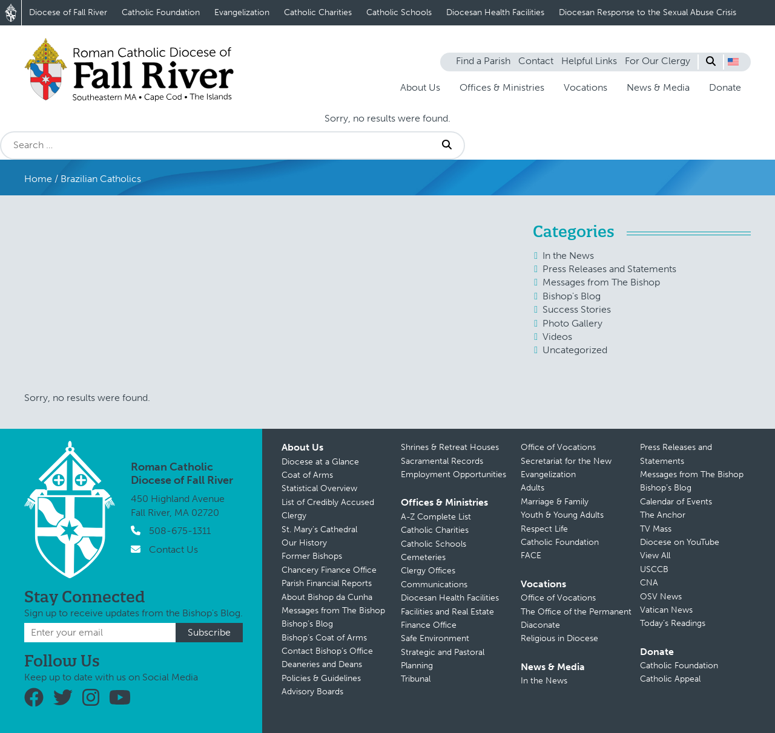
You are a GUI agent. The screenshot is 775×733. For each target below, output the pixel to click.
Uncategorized (574, 350)
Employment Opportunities (453, 474)
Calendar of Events (676, 502)
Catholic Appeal (670, 679)
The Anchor (662, 515)
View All (655, 555)
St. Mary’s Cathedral (319, 529)
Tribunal (415, 679)
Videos (557, 336)
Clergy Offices (428, 570)
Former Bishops (312, 556)
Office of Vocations (558, 447)
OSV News (661, 596)
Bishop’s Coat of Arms (324, 638)
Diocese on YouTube (679, 542)
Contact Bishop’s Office (327, 651)
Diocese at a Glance (320, 462)
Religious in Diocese (559, 638)
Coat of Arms (307, 475)
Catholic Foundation (161, 12)
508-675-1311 (180, 530)
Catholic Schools (399, 12)
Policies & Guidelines (321, 678)
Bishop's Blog (571, 296)
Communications (434, 584)
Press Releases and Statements (609, 269)
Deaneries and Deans (322, 664)
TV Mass (655, 529)
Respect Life (544, 529)
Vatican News (666, 610)
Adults (532, 488)
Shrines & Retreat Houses (450, 447)
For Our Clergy (657, 61)
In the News (568, 255)
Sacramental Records (442, 461)
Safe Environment (435, 638)
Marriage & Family (555, 502)
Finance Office (429, 625)
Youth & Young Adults (562, 515)
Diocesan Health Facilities (495, 12)
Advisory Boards (312, 691)
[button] (733, 62)
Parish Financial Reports (327, 583)
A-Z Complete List (436, 517)
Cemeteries (423, 557)
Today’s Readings (672, 623)
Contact (535, 61)
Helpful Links (589, 61)
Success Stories (576, 309)
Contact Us (173, 549)
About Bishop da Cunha (327, 597)
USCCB (654, 569)
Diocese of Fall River (68, 12)
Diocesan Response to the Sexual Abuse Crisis (647, 12)
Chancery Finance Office (329, 570)
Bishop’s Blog (307, 624)
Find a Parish (483, 61)
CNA (649, 583)
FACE (531, 555)
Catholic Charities (318, 12)
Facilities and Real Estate (447, 612)
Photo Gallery (572, 323)
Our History (304, 543)
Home (38, 178)
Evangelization (241, 12)
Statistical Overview (319, 488)
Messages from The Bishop (601, 282)
